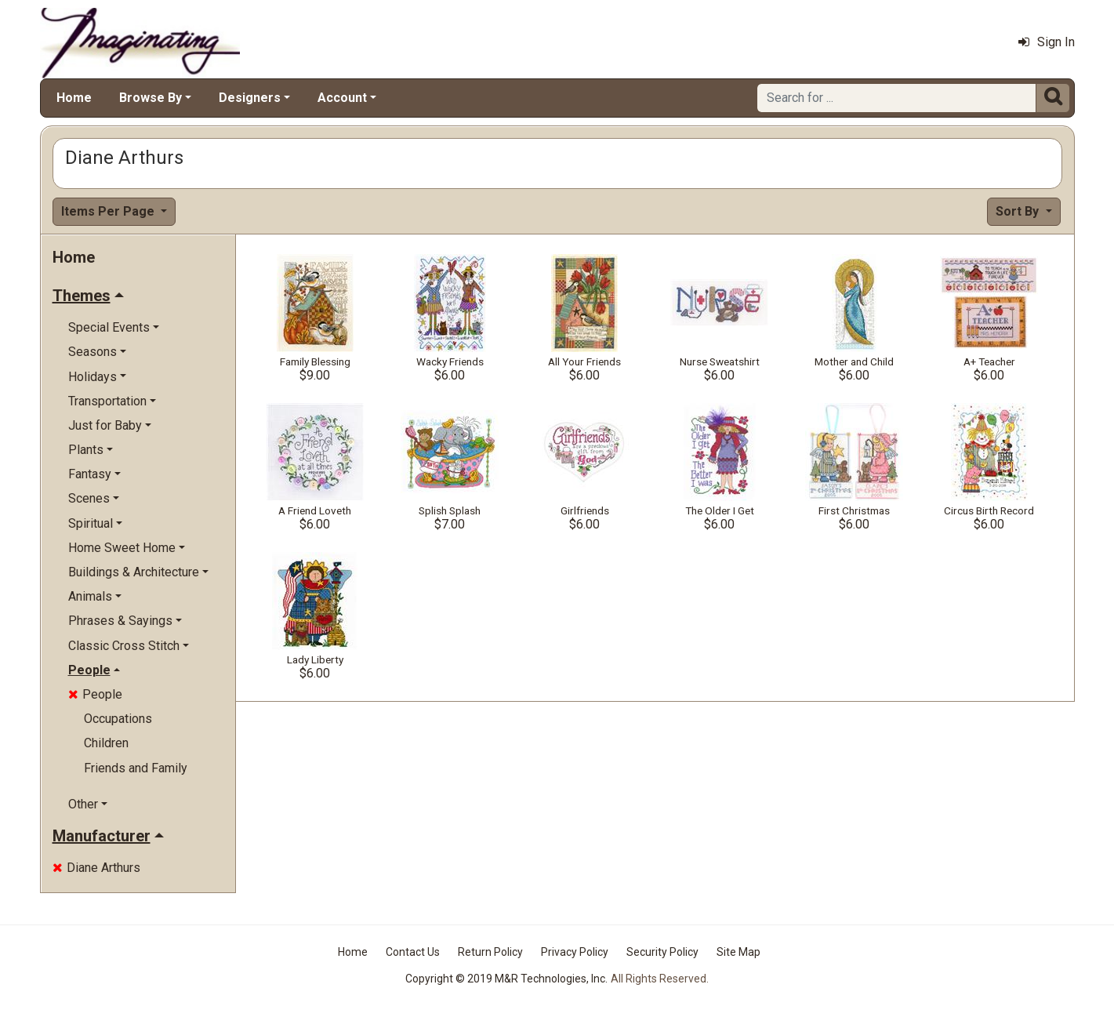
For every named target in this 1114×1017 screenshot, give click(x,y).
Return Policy (490, 952)
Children (106, 743)
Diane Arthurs (96, 867)
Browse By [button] (150, 97)
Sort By (1019, 211)
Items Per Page (109, 211)
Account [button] (342, 97)
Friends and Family (135, 768)
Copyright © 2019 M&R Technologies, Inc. (506, 978)
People (95, 694)
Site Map (738, 952)
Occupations (118, 718)
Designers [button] (250, 97)
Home (74, 97)
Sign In (1046, 42)
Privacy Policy (574, 952)
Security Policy (662, 952)
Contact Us (413, 952)
